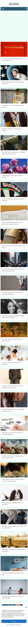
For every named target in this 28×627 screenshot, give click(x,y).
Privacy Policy (18, 624)
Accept (14, 621)
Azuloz (14, 4)
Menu (3, 8)
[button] (26, 607)
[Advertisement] (14, 26)
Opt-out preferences (10, 624)
